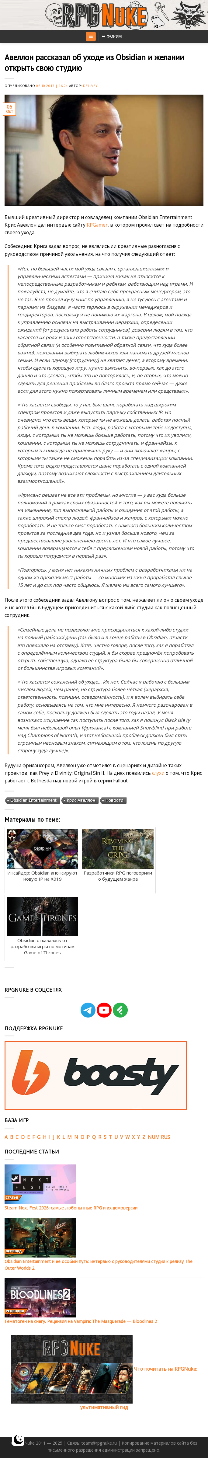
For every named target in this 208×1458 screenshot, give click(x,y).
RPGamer (97, 224)
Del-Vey (90, 85)
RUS (165, 1137)
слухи (158, 773)
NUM (154, 1137)
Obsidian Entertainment (33, 800)
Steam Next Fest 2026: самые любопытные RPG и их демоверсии (71, 1208)
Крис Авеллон (81, 800)
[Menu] (90, 36)
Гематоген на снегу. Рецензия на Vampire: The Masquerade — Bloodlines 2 (81, 1321)
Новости (114, 800)
